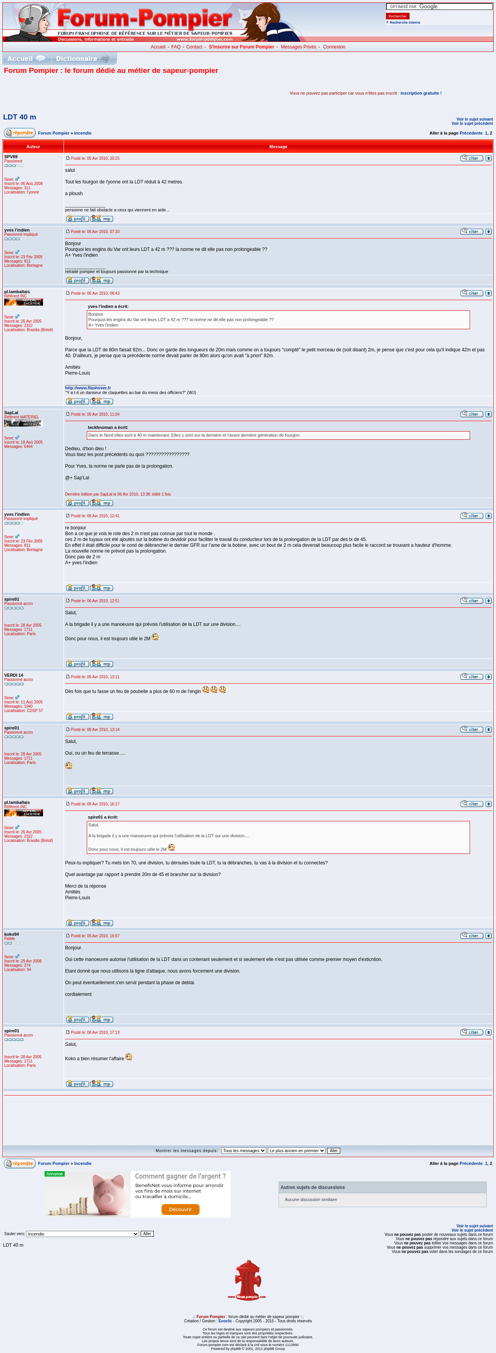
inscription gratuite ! (421, 93)
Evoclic (225, 1321)
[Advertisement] (94, 93)
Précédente (471, 133)
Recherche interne (405, 22)
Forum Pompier (53, 133)
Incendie (83, 133)
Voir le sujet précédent (472, 123)
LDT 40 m (19, 117)
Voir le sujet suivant (474, 119)
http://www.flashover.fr (88, 387)
